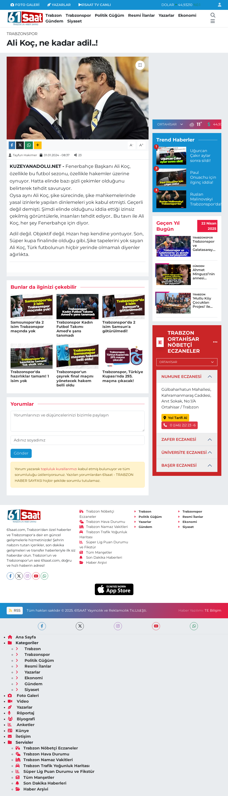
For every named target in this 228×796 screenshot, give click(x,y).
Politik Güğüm (109, 15)
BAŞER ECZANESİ (179, 465)
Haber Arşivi (93, 562)
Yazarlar (166, 15)
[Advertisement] (190, 85)
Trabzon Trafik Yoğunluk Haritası (53, 765)
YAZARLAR (59, 5)
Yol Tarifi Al (175, 418)
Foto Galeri (23, 695)
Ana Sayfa (22, 637)
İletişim (19, 736)
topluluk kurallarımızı (59, 469)
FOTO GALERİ (25, 5)
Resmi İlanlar (141, 15)
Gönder (21, 453)
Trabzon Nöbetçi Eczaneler (47, 748)
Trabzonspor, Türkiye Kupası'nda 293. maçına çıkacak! (122, 376)
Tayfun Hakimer (25, 155)
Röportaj (21, 713)
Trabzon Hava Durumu (102, 522)
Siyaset (74, 21)
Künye (18, 730)
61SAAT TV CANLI (95, 5)
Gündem (54, 21)
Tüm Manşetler (95, 552)
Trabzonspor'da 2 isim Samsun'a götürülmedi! (118, 326)
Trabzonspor (78, 15)
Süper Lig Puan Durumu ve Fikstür (55, 771)
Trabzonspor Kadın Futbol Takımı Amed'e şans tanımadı (74, 329)
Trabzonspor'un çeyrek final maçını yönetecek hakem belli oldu (74, 378)
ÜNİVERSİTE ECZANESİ (184, 452)
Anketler (21, 724)
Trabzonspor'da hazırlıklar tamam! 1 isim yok (30, 376)
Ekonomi (187, 15)
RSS (14, 610)
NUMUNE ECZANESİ (181, 376)
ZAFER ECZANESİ (178, 439)
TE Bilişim (213, 610)
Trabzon (53, 15)
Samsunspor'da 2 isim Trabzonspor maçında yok (27, 326)
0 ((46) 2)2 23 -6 (179, 425)
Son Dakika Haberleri (100, 557)
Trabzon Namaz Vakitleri (103, 527)
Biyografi (21, 719)
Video (18, 701)
